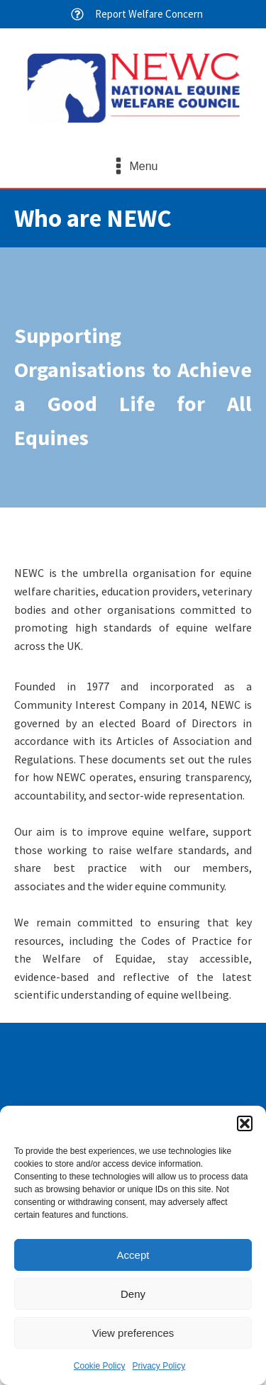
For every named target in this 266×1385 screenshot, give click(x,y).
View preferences (133, 1333)
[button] (245, 1123)
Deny (133, 1294)
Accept (133, 1255)
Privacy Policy (159, 1366)
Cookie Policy (100, 1366)
